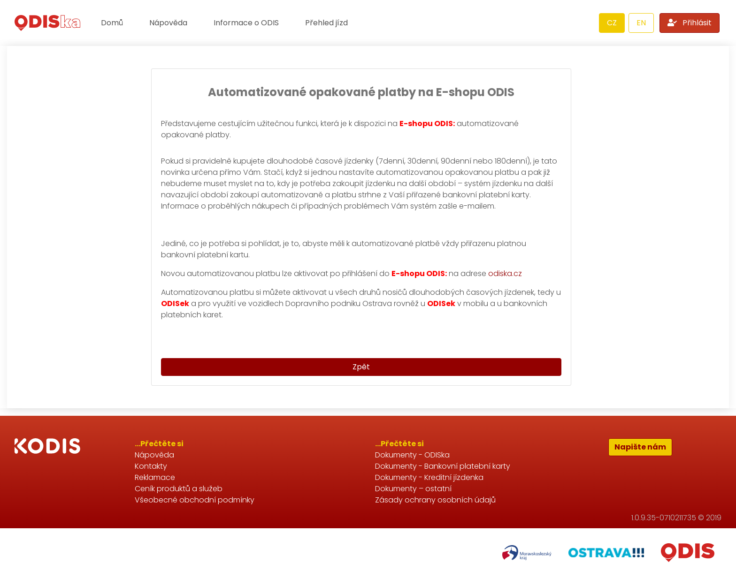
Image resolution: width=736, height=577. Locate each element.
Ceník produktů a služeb (178, 488)
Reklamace (155, 477)
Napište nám (640, 447)
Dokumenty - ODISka (412, 455)
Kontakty (151, 466)
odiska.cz (505, 273)
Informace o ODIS (246, 22)
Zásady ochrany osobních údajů (435, 500)
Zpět (361, 366)
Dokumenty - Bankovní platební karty (442, 466)
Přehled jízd (326, 22)
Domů (112, 22)
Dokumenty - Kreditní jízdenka (429, 477)
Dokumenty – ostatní (413, 488)
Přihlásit (689, 22)
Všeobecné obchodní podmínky (194, 500)
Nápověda (168, 22)
